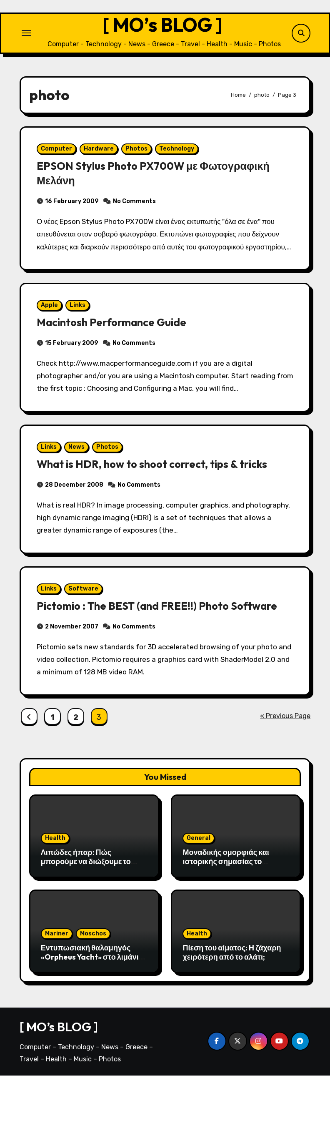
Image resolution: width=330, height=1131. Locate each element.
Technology (179, 156)
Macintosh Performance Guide (119, 348)
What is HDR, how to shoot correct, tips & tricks (162, 496)
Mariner (56, 989)
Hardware (102, 156)
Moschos (93, 989)
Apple (52, 331)
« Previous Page (285, 771)
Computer (59, 156)
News (79, 479)
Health (55, 893)
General (198, 893)
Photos (139, 156)
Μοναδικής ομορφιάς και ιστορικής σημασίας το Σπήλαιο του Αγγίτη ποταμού (232, 916)
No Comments (137, 209)
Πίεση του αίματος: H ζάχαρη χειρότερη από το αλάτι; (231, 1007)
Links (80, 331)
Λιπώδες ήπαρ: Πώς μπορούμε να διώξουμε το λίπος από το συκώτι (86, 916)
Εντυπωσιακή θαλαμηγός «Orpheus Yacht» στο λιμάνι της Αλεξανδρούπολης (90, 1012)
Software (86, 626)
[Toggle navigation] (26, 35)
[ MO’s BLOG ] (162, 27)
